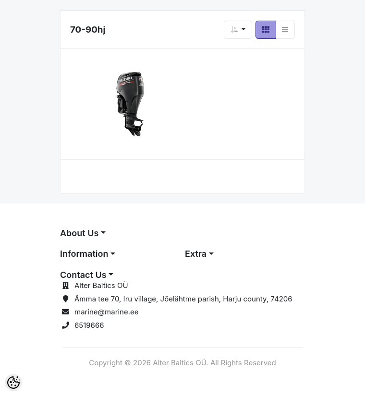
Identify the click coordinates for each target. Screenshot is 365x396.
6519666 (89, 325)
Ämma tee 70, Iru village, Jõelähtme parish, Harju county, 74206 (183, 298)
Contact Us (83, 275)
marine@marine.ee (106, 311)
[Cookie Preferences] (13, 382)
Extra (196, 254)
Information (84, 254)
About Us (79, 233)
